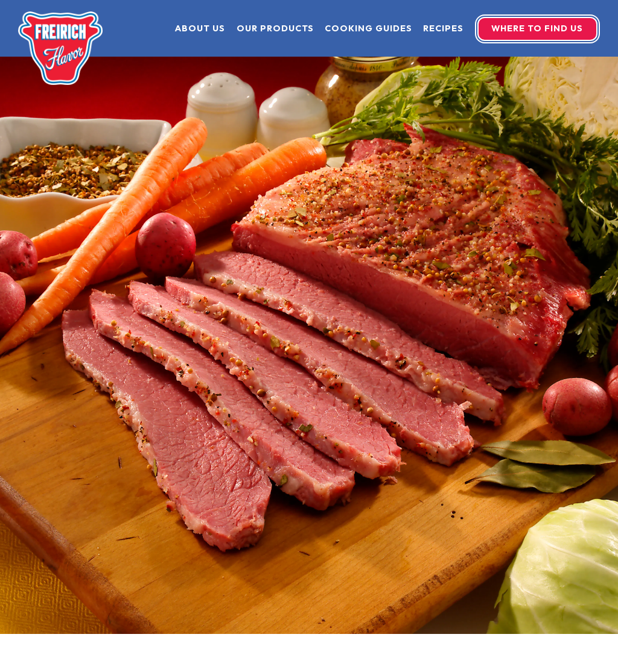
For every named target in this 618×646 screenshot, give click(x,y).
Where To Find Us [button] (537, 28)
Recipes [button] (443, 28)
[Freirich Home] (60, 47)
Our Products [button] (275, 28)
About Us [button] (200, 28)
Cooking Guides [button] (368, 28)
